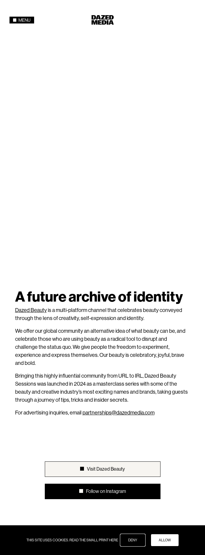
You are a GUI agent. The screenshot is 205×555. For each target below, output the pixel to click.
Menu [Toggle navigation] (22, 20)
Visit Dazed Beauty (106, 323)
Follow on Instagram (106, 345)
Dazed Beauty (31, 164)
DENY (132, 540)
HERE (113, 540)
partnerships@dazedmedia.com (118, 267)
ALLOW (165, 540)
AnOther (107, 405)
